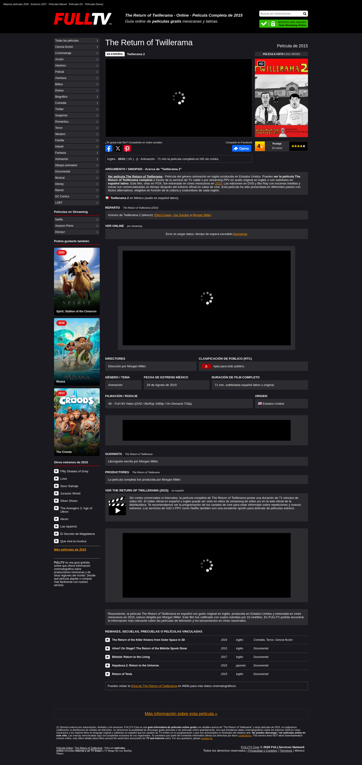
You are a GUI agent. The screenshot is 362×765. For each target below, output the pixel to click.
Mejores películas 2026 (16, 4)
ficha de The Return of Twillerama (154, 686)
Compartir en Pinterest (127, 148)
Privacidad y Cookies (262, 750)
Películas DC (76, 4)
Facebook (241, 148)
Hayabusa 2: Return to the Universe (135, 665)
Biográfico (61, 96)
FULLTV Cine (250, 747)
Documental (62, 171)
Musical (60, 177)
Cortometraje (63, 53)
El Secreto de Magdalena (77, 534)
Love (63, 478)
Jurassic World (70, 493)
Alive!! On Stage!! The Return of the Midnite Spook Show (149, 648)
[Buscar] (283, 14)
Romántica (61, 121)
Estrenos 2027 (39, 4)
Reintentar (240, 234)
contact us (206, 738)
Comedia (60, 103)
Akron (64, 519)
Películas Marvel (58, 4)
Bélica (59, 84)
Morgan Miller (202, 215)
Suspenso (61, 115)
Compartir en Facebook (108, 148)
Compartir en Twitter (118, 148)
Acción (59, 59)
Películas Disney (94, 4)
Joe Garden (181, 215)
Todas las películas (66, 40)
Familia (59, 140)
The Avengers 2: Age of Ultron (76, 509)
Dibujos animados (66, 165)
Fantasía (60, 152)
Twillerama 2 (136, 54)
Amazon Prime (64, 225)
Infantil (59, 146)
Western (60, 134)
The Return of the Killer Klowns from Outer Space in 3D (148, 640)
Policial (59, 71)
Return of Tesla (122, 674)
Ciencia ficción (64, 46)
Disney (59, 184)
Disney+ (60, 232)
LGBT (58, 202)
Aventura (60, 78)
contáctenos (244, 735)
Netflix (59, 219)
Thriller (59, 109)
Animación (61, 159)
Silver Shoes (69, 501)
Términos (285, 750)
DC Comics (62, 196)
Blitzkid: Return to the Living (131, 657)
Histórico (60, 65)
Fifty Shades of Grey (74, 471)
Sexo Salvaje (69, 486)
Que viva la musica (73, 541)
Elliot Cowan (163, 215)
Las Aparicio (68, 526)
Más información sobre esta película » (181, 713)
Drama (59, 90)
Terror (58, 128)
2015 (218, 183)
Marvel (59, 190)
